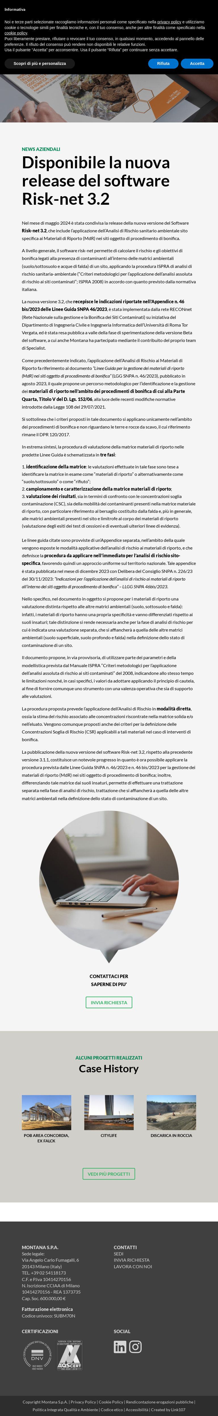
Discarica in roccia (171, 1135)
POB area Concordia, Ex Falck (46, 1138)
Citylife (109, 1135)
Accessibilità (137, 1409)
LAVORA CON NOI (133, 1266)
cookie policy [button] (16, 33)
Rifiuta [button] (163, 63)
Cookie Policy (111, 1401)
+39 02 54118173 (48, 1272)
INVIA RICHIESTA (109, 1002)
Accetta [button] (197, 63)
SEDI (118, 1253)
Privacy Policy (83, 1401)
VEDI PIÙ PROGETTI (109, 1174)
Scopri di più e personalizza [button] (40, 63)
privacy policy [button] (169, 22)
